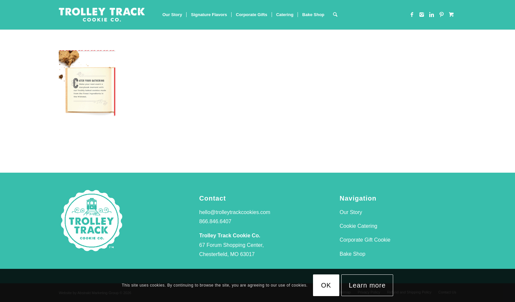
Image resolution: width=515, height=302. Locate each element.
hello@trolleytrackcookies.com (234, 212)
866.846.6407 (215, 221)
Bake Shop (352, 254)
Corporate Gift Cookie (365, 240)
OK (326, 285)
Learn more (367, 285)
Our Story (351, 212)
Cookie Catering (358, 226)
